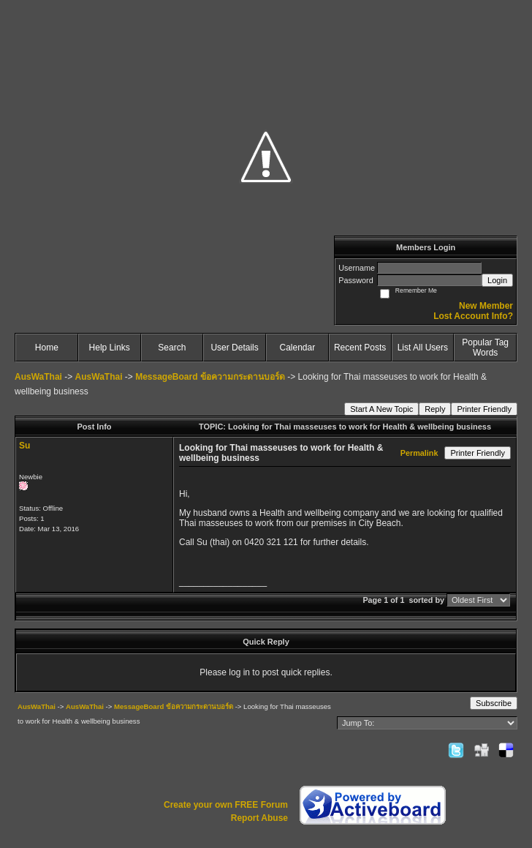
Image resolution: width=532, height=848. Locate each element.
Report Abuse (259, 818)
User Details (234, 347)
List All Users (423, 347)
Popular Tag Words (485, 347)
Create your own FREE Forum (226, 805)
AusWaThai (38, 377)
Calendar (298, 347)
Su (24, 445)
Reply (435, 409)
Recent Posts (360, 347)
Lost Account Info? (473, 316)
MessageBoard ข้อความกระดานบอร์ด (210, 377)
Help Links (109, 347)
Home (46, 347)
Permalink (419, 453)
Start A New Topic (381, 409)
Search (172, 347)
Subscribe (494, 703)
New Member (486, 306)
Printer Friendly (484, 409)
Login (497, 280)
